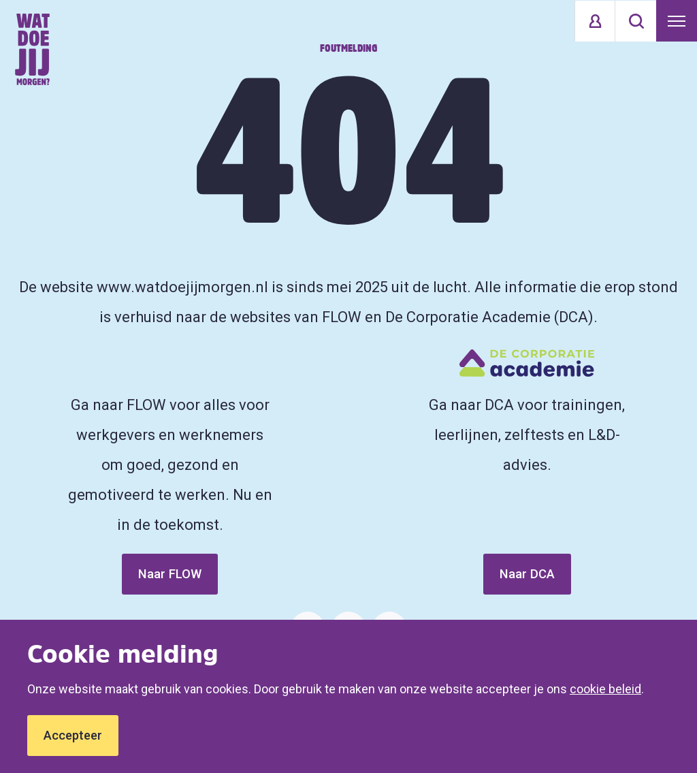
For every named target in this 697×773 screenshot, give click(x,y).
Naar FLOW (169, 574)
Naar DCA (527, 574)
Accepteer (73, 735)
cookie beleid (605, 689)
